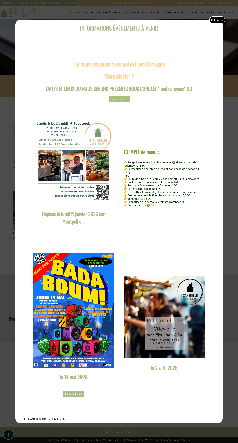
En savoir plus (119, 99)
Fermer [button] (217, 20)
